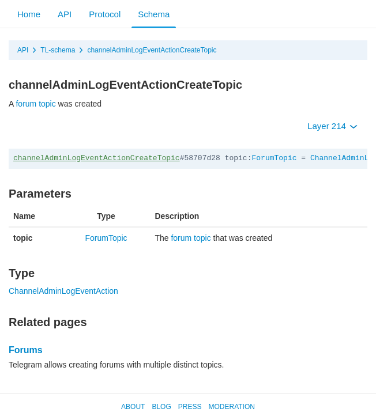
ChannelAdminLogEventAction (63, 291)
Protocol (105, 14)
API (65, 14)
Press (190, 407)
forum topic (35, 103)
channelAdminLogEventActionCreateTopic (151, 50)
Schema (154, 14)
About (133, 407)
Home (28, 14)
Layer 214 (332, 126)
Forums (26, 350)
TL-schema (57, 50)
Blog (161, 407)
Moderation (231, 407)
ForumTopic (273, 158)
